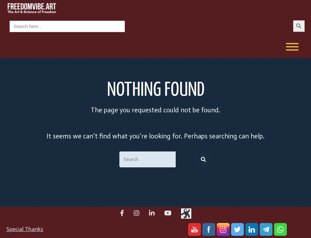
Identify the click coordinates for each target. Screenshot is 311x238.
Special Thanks (24, 229)
